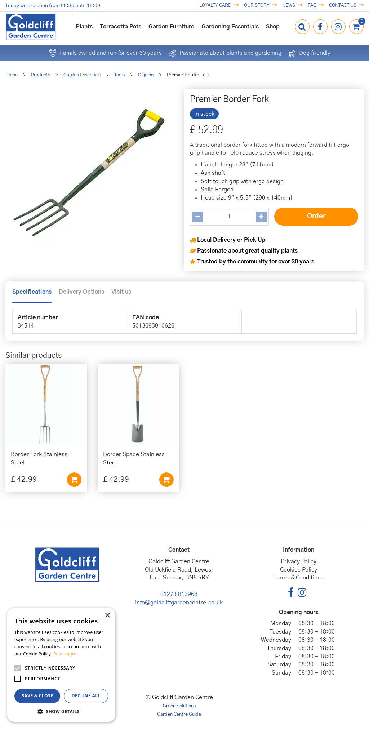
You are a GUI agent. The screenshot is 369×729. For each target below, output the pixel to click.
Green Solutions (179, 706)
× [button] (107, 615)
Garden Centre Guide (179, 714)
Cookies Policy (298, 570)
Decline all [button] (86, 696)
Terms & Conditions (299, 578)
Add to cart (74, 479)
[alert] (61, 665)
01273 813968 (178, 594)
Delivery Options (81, 292)
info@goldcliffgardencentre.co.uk (179, 602)
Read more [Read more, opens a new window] (64, 654)
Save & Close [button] (37, 696)
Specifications (32, 292)
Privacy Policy (298, 561)
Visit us (121, 292)
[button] (61, 711)
